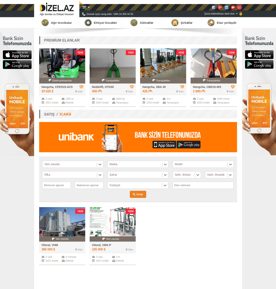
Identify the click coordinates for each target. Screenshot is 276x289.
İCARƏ (65, 114)
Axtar (139, 194)
